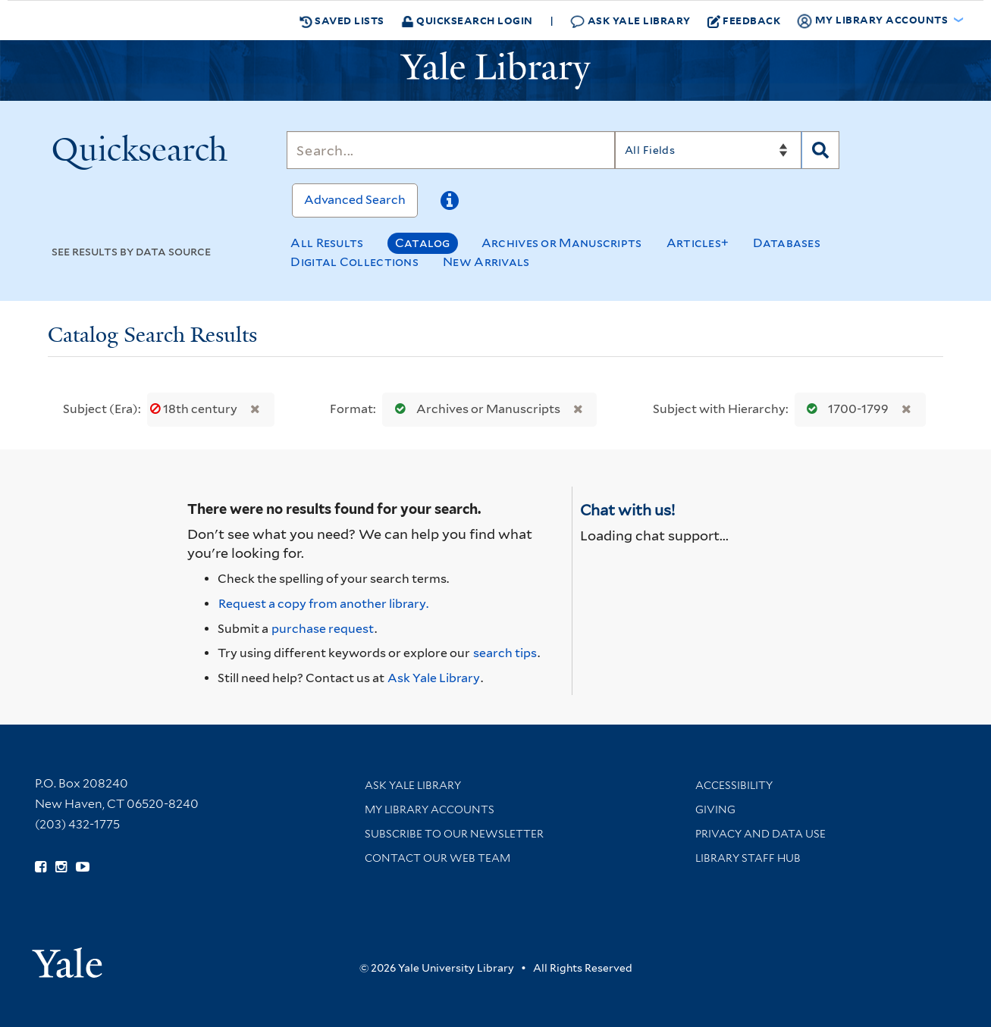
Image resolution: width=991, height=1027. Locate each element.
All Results (326, 243)
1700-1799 (844, 409)
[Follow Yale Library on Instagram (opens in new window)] (61, 867)
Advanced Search (355, 200)
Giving (715, 809)
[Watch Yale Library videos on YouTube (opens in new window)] (82, 867)
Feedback (744, 20)
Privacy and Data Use (760, 834)
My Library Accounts (429, 809)
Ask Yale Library (630, 21)
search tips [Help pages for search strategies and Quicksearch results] (505, 653)
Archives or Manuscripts (561, 243)
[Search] (450, 150)
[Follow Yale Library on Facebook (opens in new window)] (40, 867)
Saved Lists (341, 20)
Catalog (422, 243)
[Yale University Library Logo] (496, 70)
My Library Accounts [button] (873, 20)
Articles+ (697, 243)
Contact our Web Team (437, 858)
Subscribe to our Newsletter (454, 834)
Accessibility (734, 785)
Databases (786, 243)
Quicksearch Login (467, 20)
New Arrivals (486, 262)
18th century (195, 409)
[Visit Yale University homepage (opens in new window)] (67, 958)
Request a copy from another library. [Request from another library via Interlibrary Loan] (323, 603)
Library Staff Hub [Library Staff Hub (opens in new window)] (748, 858)
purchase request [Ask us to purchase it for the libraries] (322, 629)
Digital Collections (354, 262)
